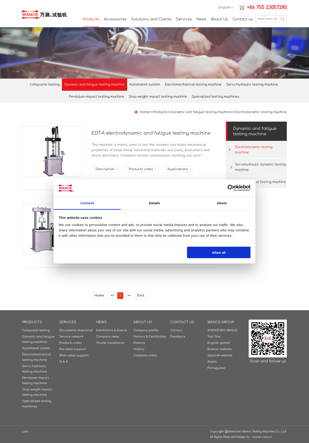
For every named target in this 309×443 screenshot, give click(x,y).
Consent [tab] (87, 203)
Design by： (244, 437)
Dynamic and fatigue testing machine (94, 84)
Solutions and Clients (151, 19)
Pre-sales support (72, 349)
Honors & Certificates (149, 336)
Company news (107, 336)
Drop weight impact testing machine (158, 96)
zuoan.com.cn (262, 437)
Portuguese (216, 368)
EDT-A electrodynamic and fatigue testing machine (151, 133)
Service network (71, 336)
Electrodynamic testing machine (261, 112)
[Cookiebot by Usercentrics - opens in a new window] (230, 188)
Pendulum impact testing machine (96, 96)
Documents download (76, 330)
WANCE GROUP (220, 322)
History (138, 349)
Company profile (145, 330)
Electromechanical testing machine (193, 84)
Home (144, 112)
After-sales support (74, 355)
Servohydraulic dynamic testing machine (260, 167)
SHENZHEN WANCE (222, 330)
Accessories (115, 19)
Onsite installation (110, 342)
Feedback (177, 336)
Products (91, 19)
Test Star (214, 336)
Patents (139, 342)
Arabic (212, 361)
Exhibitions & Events (111, 330)
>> (129, 295)
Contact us (243, 19)
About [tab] (222, 203)
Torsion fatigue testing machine (260, 182)
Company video (145, 355)
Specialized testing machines (215, 96)
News (201, 19)
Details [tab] (154, 203)
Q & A (63, 361)
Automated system (144, 84)
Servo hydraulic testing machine (252, 84)
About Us (219, 19)
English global (218, 342)
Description (105, 169)
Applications (177, 169)
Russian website (219, 349)
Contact (176, 330)
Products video (141, 169)
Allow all (219, 252)
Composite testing (45, 84)
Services (184, 19)
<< (112, 295)
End (140, 295)
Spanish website (219, 355)
